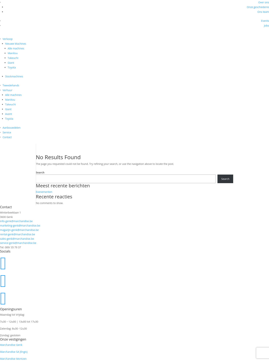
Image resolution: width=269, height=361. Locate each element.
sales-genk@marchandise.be (17, 238)
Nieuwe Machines (15, 43)
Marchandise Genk (11, 345)
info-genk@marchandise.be (16, 221)
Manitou (13, 53)
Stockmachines (14, 76)
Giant (11, 62)
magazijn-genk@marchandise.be (19, 230)
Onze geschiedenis (258, 7)
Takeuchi (13, 58)
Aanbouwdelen (11, 127)
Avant (8, 114)
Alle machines (16, 48)
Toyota (12, 67)
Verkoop (8, 39)
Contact (7, 137)
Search (40, 172)
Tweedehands (11, 85)
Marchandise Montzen (13, 358)
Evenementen (44, 192)
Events (265, 21)
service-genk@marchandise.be (18, 243)
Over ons (263, 2)
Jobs (266, 25)
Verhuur (7, 90)
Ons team (263, 12)
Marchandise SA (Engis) (14, 351)
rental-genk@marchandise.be (17, 234)
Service (7, 132)
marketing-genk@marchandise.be (20, 225)
